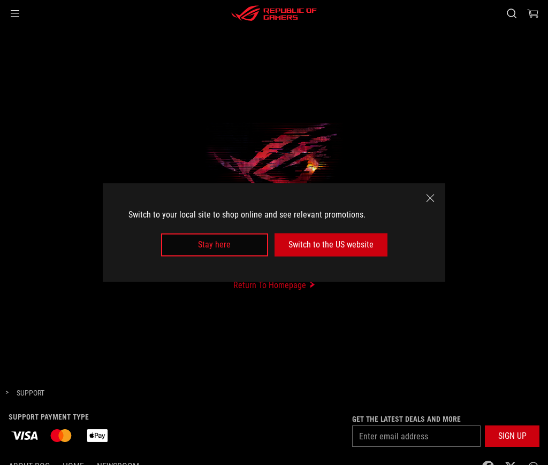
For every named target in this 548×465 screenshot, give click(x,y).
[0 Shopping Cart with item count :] (533, 13)
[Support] (30, 393)
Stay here (214, 244)
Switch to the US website (331, 244)
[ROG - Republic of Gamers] (274, 13)
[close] (430, 198)
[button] (15, 13)
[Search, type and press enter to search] (511, 13)
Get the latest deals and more (406, 419)
